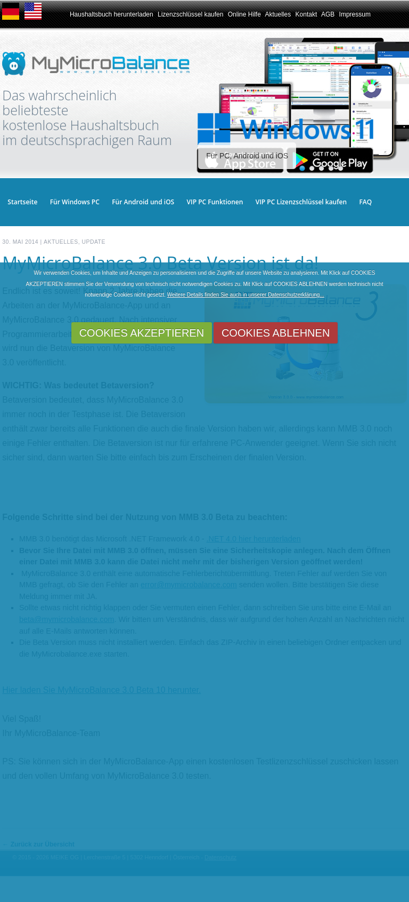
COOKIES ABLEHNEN (276, 333)
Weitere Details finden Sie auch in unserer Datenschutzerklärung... (245, 295)
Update (93, 242)
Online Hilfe (244, 14)
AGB (327, 14)
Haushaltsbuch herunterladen (111, 14)
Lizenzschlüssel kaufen (190, 14)
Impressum (355, 14)
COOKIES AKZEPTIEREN (141, 333)
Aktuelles (278, 14)
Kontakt (306, 14)
